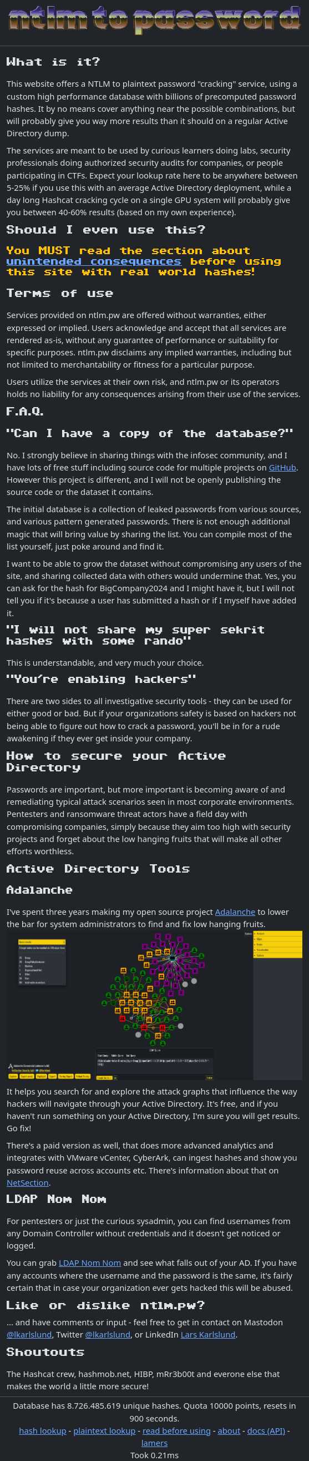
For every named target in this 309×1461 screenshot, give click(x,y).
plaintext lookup (104, 1430)
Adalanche (235, 911)
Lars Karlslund (208, 1334)
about (228, 1430)
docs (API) (266, 1430)
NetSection (28, 1182)
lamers (154, 1442)
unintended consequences (94, 261)
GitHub (282, 467)
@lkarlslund (29, 1334)
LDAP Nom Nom (90, 1262)
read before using (177, 1430)
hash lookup (42, 1430)
